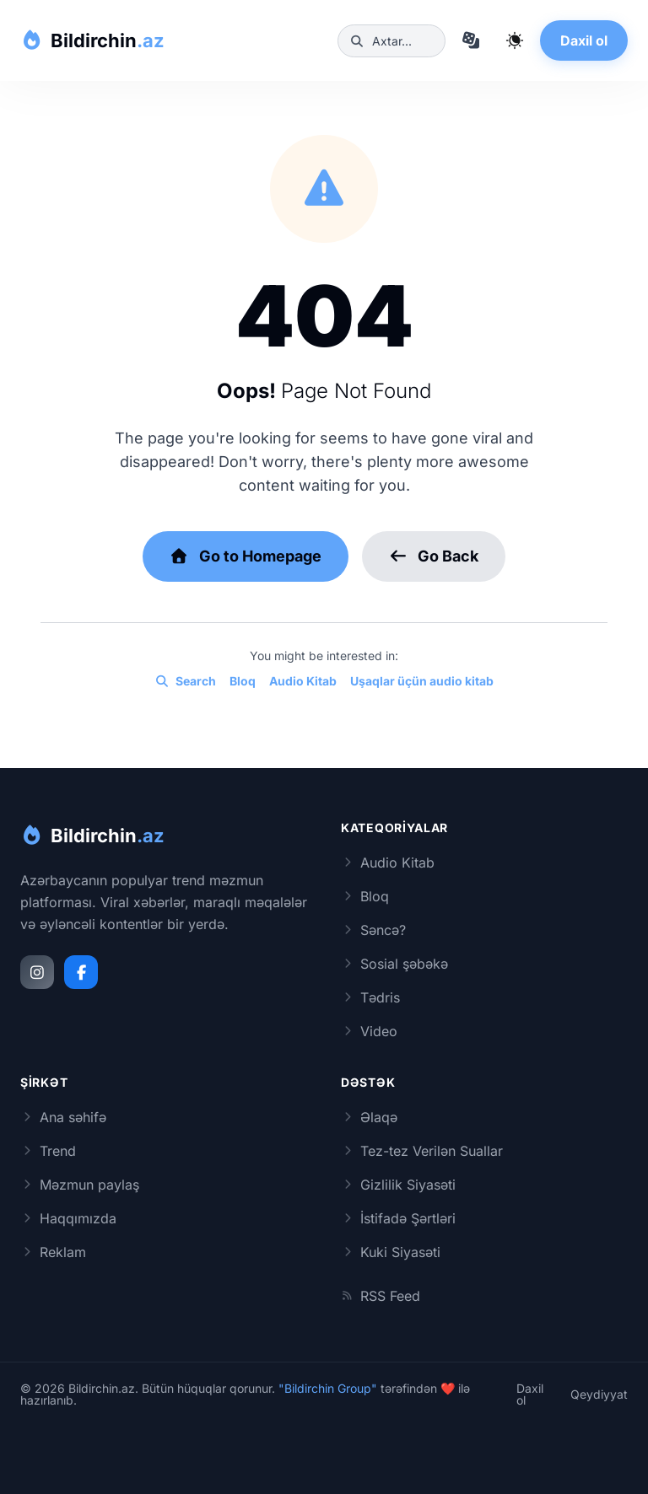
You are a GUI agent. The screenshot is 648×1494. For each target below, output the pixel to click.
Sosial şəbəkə (394, 963)
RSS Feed (380, 1295)
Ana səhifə (63, 1117)
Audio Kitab (303, 681)
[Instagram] (37, 972)
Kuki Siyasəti (390, 1252)
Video (369, 1031)
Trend (48, 1150)
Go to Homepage (245, 556)
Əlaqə (369, 1117)
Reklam (53, 1252)
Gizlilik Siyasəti (398, 1184)
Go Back (434, 556)
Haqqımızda (68, 1218)
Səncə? (373, 930)
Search (185, 681)
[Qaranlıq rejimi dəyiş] (514, 40)
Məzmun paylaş (79, 1184)
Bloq (243, 681)
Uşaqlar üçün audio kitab (422, 681)
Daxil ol (584, 40)
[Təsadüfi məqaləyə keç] (470, 40)
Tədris (370, 997)
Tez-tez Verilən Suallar (422, 1150)
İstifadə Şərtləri (398, 1218)
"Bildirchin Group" (327, 1388)
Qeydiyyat (599, 1394)
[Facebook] (81, 972)
